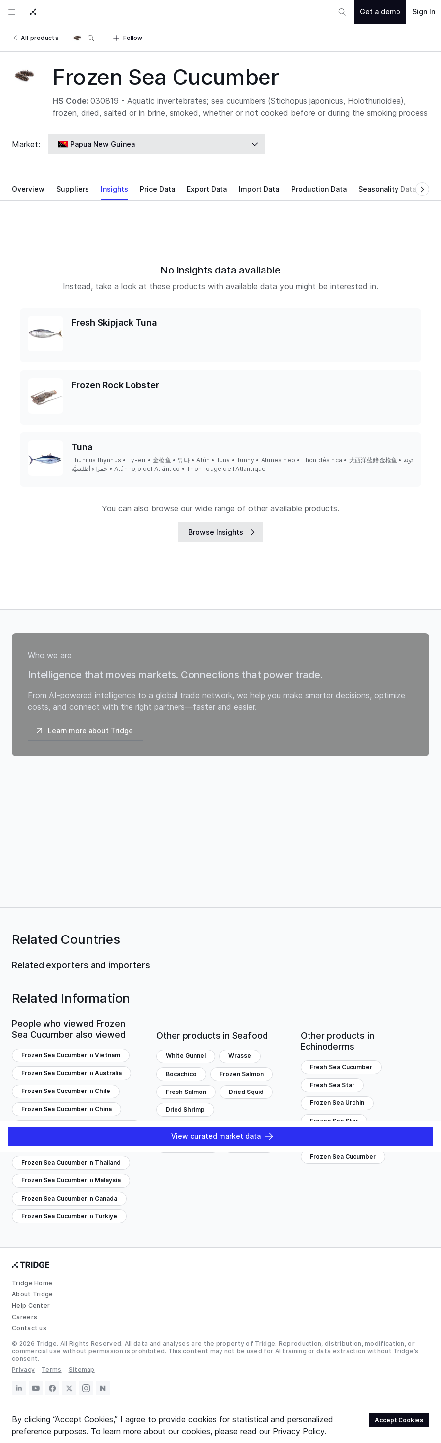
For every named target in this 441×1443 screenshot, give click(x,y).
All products (35, 37)
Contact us (29, 1328)
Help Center (31, 1305)
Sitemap (82, 1369)
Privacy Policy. (299, 1431)
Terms (52, 1369)
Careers (24, 1317)
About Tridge (32, 1294)
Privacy (23, 1369)
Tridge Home (32, 1283)
